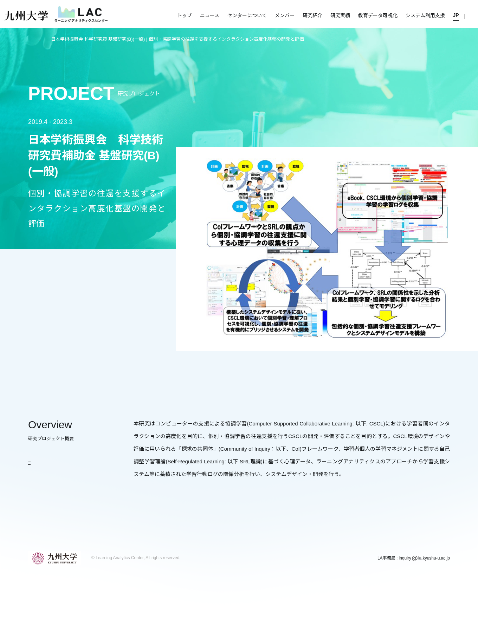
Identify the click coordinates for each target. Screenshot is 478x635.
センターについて (247, 15)
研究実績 (340, 15)
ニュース (209, 15)
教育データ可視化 (378, 15)
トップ (184, 15)
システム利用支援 (425, 15)
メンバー (285, 15)
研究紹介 (312, 15)
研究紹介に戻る (46, 460)
